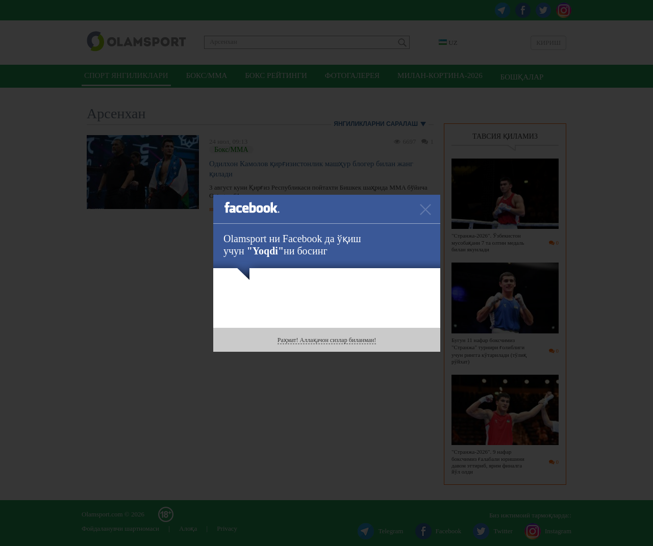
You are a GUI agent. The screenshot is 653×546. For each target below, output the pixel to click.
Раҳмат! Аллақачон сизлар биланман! (327, 340)
